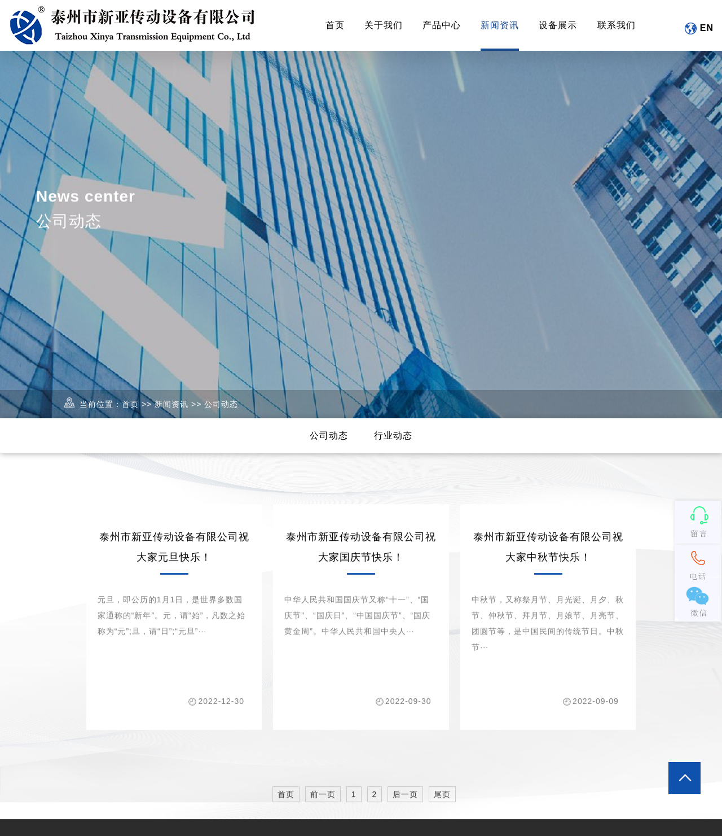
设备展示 (558, 25)
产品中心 (441, 25)
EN (699, 28)
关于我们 (383, 25)
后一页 (405, 801)
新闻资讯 (500, 25)
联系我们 (616, 25)
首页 (335, 25)
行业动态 (393, 435)
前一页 (323, 801)
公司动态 (221, 404)
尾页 (442, 801)
